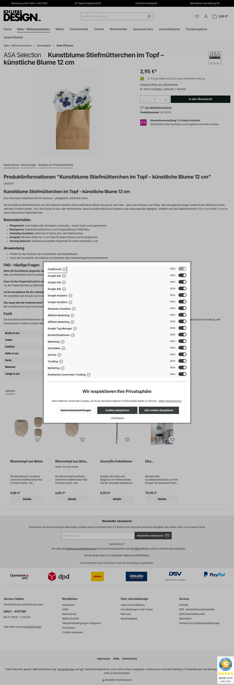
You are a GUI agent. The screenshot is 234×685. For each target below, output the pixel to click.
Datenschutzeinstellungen (76, 410)
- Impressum (117, 417)
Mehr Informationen (170, 401)
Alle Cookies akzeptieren (158, 410)
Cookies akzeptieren (117, 410)
